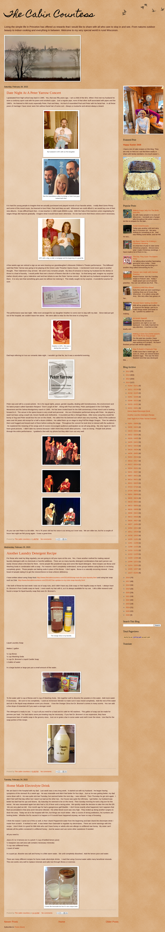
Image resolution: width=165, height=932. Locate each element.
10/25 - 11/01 (133, 539)
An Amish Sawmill (140, 318)
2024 (128, 607)
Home (62, 921)
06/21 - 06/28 (133, 483)
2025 (128, 611)
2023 (128, 604)
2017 (128, 581)
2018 (128, 585)
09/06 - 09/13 (133, 513)
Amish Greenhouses (141, 226)
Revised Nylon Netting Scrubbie (145, 303)
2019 (128, 589)
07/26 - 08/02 (133, 491)
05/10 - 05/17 (133, 461)
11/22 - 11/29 (133, 554)
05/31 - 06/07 (133, 472)
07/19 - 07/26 (133, 487)
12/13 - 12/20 (133, 565)
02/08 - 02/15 (133, 400)
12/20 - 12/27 (133, 569)
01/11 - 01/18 (133, 389)
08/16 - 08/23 (133, 502)
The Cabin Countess (49, 15)
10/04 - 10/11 (133, 528)
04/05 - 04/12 (133, 442)
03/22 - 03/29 (133, 435)
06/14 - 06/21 (133, 479)
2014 (128, 379)
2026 (128, 615)
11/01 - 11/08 (133, 543)
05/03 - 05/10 (133, 457)
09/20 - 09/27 (133, 521)
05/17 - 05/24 (133, 464)
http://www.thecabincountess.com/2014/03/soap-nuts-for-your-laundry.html (67, 577)
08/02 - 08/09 (133, 494)
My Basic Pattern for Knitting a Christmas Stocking (144, 242)
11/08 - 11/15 (133, 547)
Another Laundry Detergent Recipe (31, 553)
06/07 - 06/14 (133, 476)
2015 (128, 382)
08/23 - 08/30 (133, 506)
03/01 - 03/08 (133, 423)
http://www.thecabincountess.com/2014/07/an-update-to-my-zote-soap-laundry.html (51, 580)
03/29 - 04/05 (133, 438)
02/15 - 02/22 (133, 404)
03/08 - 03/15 (133, 427)
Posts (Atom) (20, 927)
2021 (128, 596)
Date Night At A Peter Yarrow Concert (34, 93)
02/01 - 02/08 (133, 397)
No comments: (46, 539)
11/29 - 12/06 (133, 558)
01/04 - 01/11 (133, 386)
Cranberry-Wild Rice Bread (143, 287)
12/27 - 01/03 (133, 573)
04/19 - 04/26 (133, 450)
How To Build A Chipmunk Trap (145, 349)
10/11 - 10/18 (133, 532)
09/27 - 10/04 (133, 524)
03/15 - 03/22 (133, 431)
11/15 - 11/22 (133, 550)
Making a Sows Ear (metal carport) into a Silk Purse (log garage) (146, 335)
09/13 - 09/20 (133, 517)
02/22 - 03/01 (133, 408)
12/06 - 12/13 (133, 562)
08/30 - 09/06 (133, 509)
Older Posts (112, 921)
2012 (128, 371)
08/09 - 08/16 (133, 498)
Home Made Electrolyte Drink (28, 785)
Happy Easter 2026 (132, 145)
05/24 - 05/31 (133, 468)
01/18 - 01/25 (133, 393)
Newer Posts (11, 921)
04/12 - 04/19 (133, 446)
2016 (128, 577)
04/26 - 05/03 (133, 453)
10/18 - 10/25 (133, 535)
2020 (128, 592)
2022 (128, 600)
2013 (128, 375)
